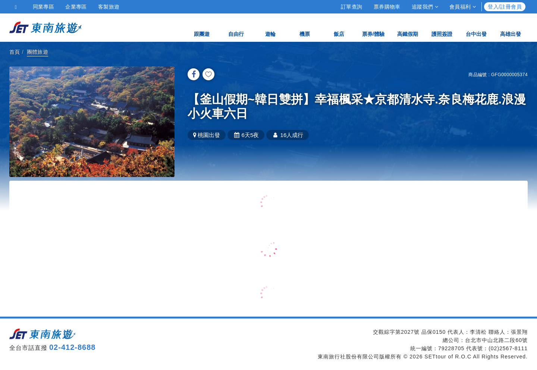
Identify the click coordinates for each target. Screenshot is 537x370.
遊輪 (270, 27)
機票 (304, 27)
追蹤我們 (425, 7)
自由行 (236, 27)
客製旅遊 (109, 7)
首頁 (14, 52)
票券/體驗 (373, 27)
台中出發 (476, 27)
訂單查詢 (351, 7)
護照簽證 (441, 27)
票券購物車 (387, 7)
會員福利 (462, 7)
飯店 (339, 27)
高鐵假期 (407, 27)
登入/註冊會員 (505, 7)
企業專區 (76, 7)
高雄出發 (510, 27)
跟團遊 (202, 27)
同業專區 (43, 7)
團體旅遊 (37, 52)
